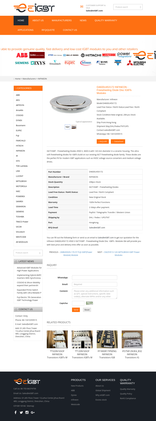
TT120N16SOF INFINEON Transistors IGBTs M (82, 354)
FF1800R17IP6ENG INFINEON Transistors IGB (107, 354)
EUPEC (19, 130)
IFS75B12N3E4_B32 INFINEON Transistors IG (132, 354)
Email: (65, 284)
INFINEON (42, 78)
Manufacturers (62, 20)
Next (89, 104)
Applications (25, 30)
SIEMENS (20, 211)
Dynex (74, 395)
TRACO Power (22, 221)
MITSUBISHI (21, 181)
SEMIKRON (21, 206)
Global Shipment (102, 390)
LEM (18, 171)
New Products (77, 385)
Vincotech (20, 231)
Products (78, 380)
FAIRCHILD (21, 140)
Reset (87, 309)
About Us (99, 385)
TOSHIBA (20, 216)
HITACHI (19, 145)
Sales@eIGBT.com (94, 10)
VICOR (19, 226)
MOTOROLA (21, 186)
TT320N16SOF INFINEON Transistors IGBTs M (57, 354)
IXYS (18, 161)
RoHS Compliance (128, 398)
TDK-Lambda (22, 166)
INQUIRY (102, 141)
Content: (64, 291)
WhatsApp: (63, 277)
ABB (18, 95)
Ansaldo (19, 110)
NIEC (18, 191)
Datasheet (118, 141)
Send (76, 309)
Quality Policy (126, 393)
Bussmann (21, 125)
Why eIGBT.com (102, 395)
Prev (52, 104)
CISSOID (19, 115)
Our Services (105, 380)
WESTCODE (21, 237)
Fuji (17, 135)
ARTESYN (20, 105)
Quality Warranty (106, 20)
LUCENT (19, 176)
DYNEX (19, 120)
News (83, 20)
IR (17, 155)
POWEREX (20, 196)
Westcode (75, 404)
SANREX (19, 201)
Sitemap (30, 406)
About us (38, 20)
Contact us (70, 30)
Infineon (74, 399)
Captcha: (64, 303)
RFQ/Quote (48, 30)
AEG (18, 100)
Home (21, 20)
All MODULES (22, 242)
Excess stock (101, 399)
